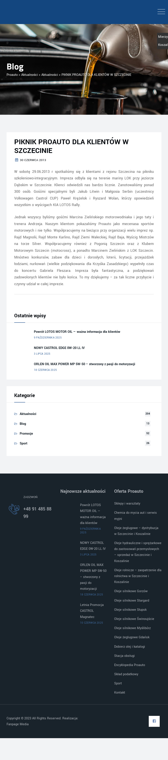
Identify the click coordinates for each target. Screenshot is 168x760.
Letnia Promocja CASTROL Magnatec (92, 611)
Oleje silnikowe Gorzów (131, 591)
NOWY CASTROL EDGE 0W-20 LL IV (59, 348)
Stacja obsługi (124, 656)
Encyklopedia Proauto (129, 665)
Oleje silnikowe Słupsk (130, 609)
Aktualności (28, 414)
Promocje (26, 433)
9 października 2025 (48, 338)
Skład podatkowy (126, 674)
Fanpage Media (18, 724)
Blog (23, 424)
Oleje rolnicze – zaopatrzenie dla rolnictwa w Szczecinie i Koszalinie (137, 576)
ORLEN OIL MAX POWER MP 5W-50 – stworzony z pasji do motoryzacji (84, 364)
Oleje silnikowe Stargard (131, 600)
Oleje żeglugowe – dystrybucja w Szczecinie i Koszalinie (136, 531)
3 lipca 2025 (42, 354)
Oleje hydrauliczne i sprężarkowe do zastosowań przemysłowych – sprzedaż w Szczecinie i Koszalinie (137, 552)
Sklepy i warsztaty (127, 503)
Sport (23, 443)
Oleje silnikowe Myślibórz (132, 628)
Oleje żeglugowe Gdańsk (131, 637)
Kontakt (119, 692)
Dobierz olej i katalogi (129, 646)
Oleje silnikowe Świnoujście (134, 619)
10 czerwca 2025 (91, 623)
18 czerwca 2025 (45, 370)
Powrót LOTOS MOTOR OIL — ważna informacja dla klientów (77, 332)
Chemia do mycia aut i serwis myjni (135, 515)
